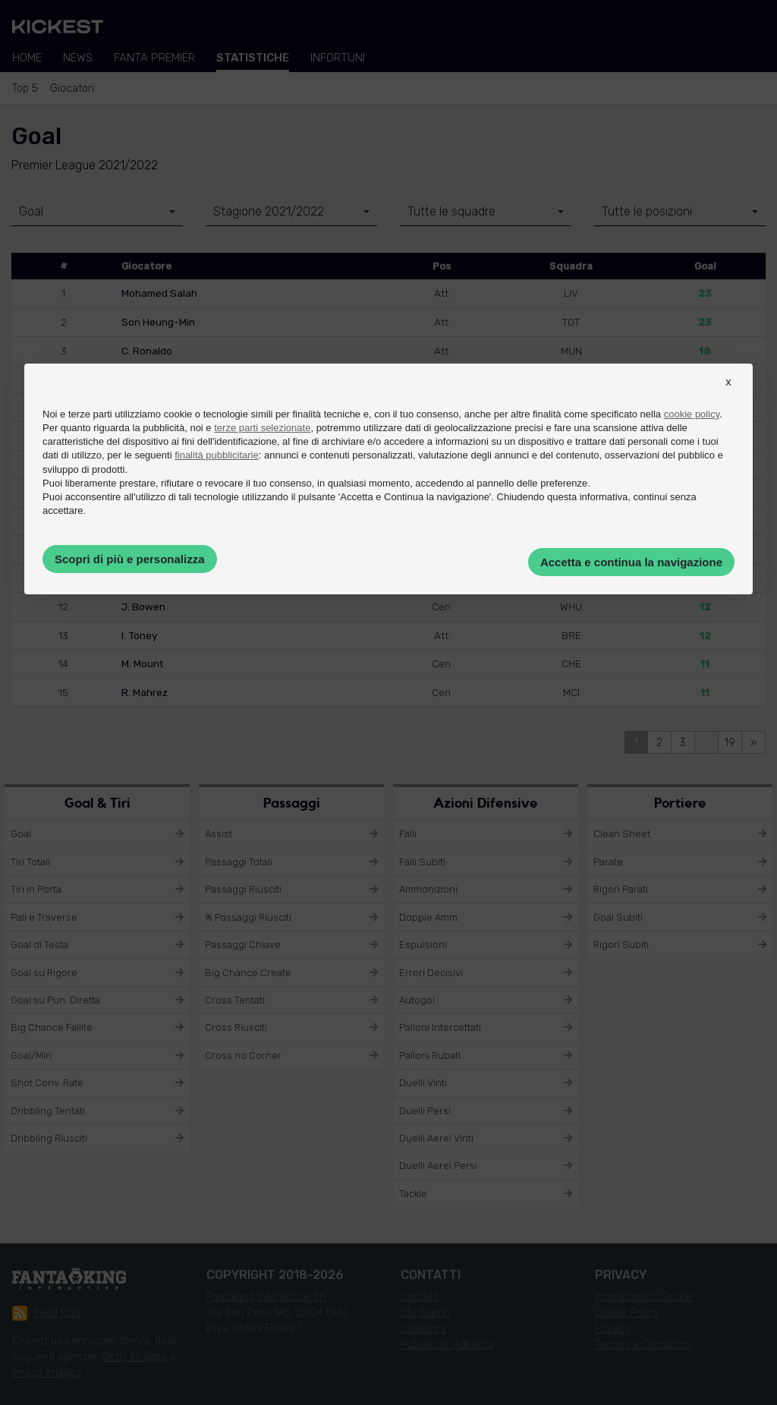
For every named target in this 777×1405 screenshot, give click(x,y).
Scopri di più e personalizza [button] (130, 559)
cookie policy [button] (691, 414)
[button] (728, 395)
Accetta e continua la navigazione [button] (631, 562)
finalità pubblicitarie (217, 455)
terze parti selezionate (262, 427)
